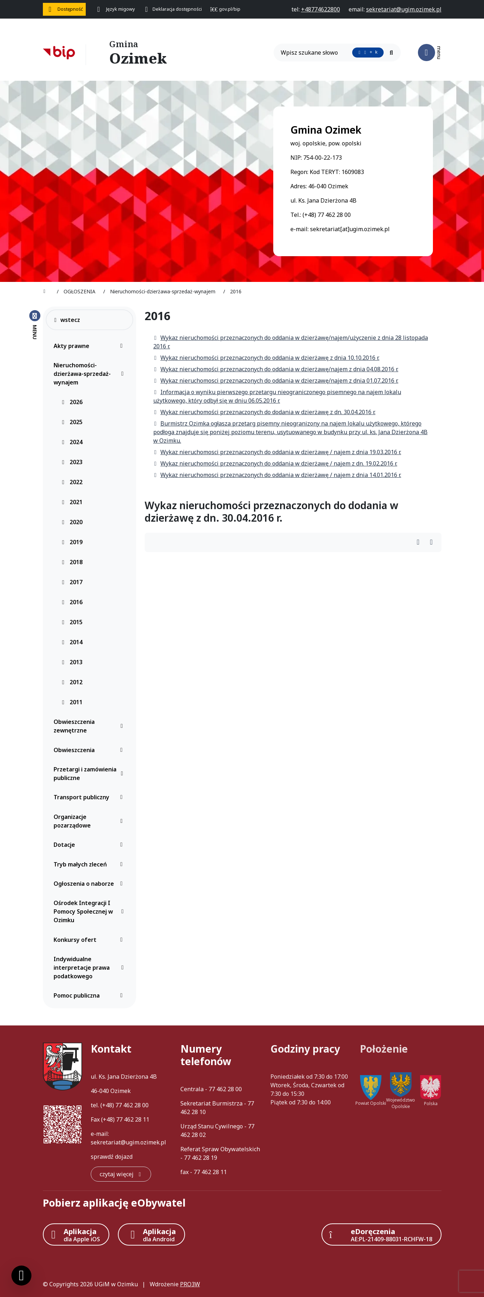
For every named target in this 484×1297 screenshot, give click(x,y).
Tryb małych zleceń (90, 864)
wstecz (66, 320)
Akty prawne (90, 346)
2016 (72, 602)
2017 (72, 582)
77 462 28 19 (200, 1158)
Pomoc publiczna (90, 995)
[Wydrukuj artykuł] (420, 542)
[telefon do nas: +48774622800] (320, 9)
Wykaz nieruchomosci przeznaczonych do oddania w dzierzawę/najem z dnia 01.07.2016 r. (275, 380)
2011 (72, 702)
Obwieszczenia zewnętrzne (90, 726)
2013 (72, 662)
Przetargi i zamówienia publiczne (90, 773)
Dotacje (90, 845)
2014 (72, 642)
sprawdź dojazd (112, 1157)
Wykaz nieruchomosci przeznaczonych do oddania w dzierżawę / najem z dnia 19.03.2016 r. (277, 452)
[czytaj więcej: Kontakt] (121, 1174)
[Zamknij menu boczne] (35, 324)
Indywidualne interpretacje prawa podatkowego (90, 967)
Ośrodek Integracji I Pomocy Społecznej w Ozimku (90, 911)
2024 (72, 442)
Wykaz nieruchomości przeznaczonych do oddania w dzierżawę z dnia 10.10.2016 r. (266, 358)
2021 (72, 502)
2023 (72, 462)
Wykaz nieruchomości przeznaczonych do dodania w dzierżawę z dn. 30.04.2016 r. (264, 412)
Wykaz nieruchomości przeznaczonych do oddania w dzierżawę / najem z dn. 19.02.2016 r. (275, 463)
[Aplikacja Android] (151, 1234)
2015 (72, 622)
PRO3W (190, 1284)
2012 (72, 682)
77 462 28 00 (132, 1105)
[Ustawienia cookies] (21, 1276)
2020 (72, 522)
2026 (72, 402)
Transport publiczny (90, 797)
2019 (72, 542)
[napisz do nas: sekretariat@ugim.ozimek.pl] (403, 9)
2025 (72, 422)
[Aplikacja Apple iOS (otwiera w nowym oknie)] (76, 1234)
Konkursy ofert (90, 940)
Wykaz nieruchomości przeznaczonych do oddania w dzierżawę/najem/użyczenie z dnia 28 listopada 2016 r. (290, 342)
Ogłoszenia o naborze (90, 884)
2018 (72, 562)
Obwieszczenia (90, 750)
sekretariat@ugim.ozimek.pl (128, 1142)
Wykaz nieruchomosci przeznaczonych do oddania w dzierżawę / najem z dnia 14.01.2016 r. (277, 475)
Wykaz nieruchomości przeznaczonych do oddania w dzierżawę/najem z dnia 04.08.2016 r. (275, 369)
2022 (72, 482)
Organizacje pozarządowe (90, 821)
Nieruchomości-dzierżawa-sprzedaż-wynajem (90, 373)
